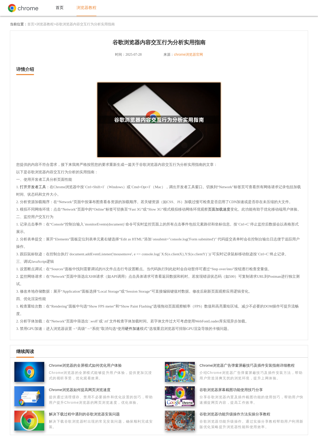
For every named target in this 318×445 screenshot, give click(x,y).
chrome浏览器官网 (188, 54)
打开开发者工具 (33, 187)
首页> (31, 24)
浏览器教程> (46, 24)
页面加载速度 (219, 209)
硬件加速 (132, 328)
